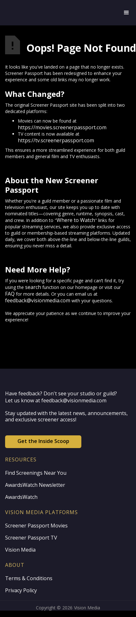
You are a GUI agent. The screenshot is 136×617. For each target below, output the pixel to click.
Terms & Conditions (28, 578)
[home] (61, 12)
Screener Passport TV (31, 537)
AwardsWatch (21, 497)
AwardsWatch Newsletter (35, 485)
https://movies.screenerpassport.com (62, 127)
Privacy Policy (21, 590)
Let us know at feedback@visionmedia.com (55, 400)
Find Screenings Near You (35, 473)
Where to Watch (76, 220)
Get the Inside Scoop (43, 441)
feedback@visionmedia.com (37, 300)
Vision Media (20, 550)
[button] (126, 12)
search (33, 287)
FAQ (10, 293)
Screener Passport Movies (36, 525)
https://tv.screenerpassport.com (56, 140)
